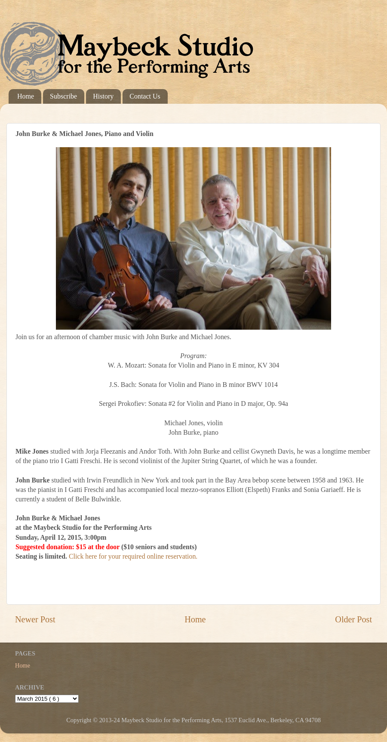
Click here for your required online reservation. (133, 556)
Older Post (353, 619)
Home (25, 96)
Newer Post (35, 619)
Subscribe (63, 96)
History (103, 96)
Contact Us (144, 96)
